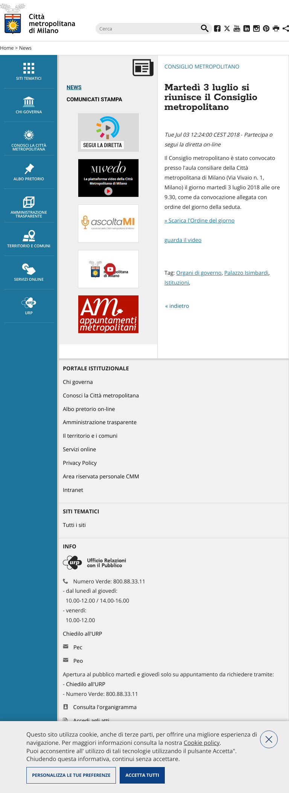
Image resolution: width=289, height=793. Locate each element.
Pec (77, 647)
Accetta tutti (142, 775)
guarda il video (182, 240)
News (25, 47)
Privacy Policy (80, 463)
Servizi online (29, 272)
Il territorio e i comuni (90, 436)
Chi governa (78, 382)
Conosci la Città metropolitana (29, 140)
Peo (78, 661)
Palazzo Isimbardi (246, 273)
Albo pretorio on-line (89, 409)
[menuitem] (28, 71)
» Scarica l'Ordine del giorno (199, 220)
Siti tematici (29, 71)
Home (7, 47)
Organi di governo (198, 273)
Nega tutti (269, 739)
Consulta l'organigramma (105, 707)
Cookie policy (201, 742)
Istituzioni (176, 282)
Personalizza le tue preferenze (71, 775)
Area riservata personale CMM (101, 476)
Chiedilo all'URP (83, 634)
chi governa (29, 105)
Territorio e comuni (29, 239)
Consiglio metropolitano (201, 66)
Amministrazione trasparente (29, 207)
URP (29, 306)
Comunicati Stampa (94, 99)
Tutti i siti (74, 525)
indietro (179, 306)
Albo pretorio (29, 172)
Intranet (73, 490)
